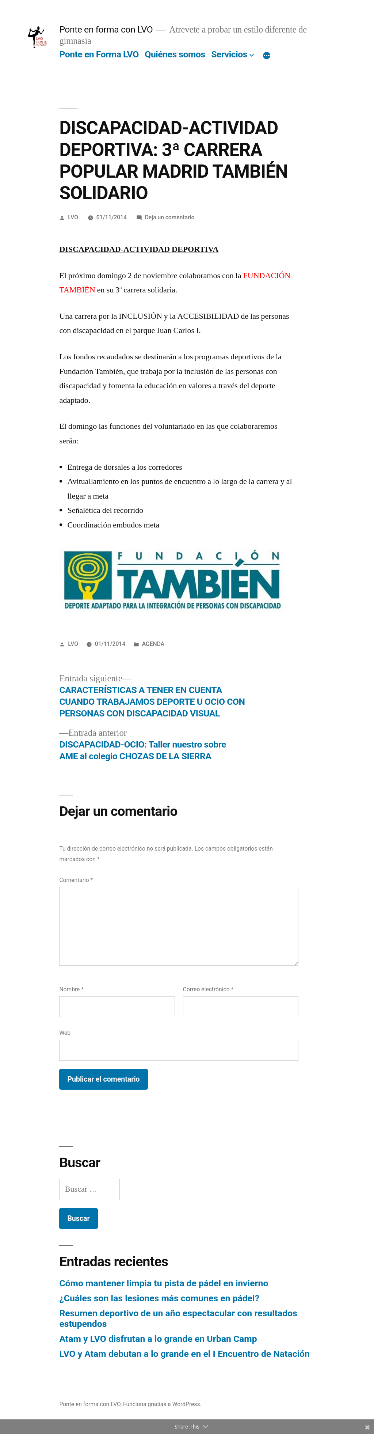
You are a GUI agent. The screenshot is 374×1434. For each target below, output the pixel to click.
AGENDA (153, 643)
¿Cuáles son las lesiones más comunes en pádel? (159, 1298)
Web (64, 1032)
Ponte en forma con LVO (106, 29)
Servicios (229, 54)
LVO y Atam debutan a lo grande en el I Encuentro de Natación (184, 1353)
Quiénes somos (175, 54)
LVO (73, 217)
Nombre (71, 989)
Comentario (76, 880)
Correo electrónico (208, 989)
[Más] (266, 56)
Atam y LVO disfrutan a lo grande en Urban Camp (158, 1338)
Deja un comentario (170, 217)
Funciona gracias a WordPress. (162, 1404)
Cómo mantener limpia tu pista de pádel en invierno (163, 1283)
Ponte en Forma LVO (98, 54)
